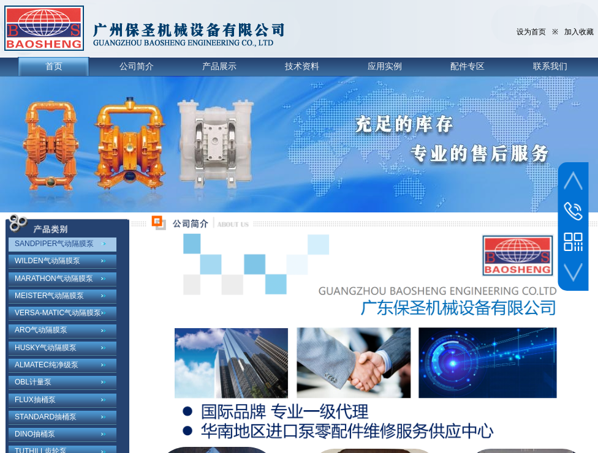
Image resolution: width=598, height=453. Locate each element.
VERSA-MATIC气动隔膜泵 (58, 313)
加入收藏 (579, 32)
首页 (53, 66)
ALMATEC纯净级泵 (46, 365)
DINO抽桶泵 (35, 434)
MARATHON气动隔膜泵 (54, 278)
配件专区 (467, 66)
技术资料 (302, 66)
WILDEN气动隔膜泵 (47, 260)
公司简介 (136, 66)
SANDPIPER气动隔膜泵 (54, 243)
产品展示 (219, 66)
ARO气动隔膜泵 (41, 330)
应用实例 (385, 66)
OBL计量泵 (33, 382)
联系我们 (550, 66)
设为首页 (531, 32)
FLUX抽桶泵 (35, 399)
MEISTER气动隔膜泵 (49, 295)
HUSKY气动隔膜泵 (46, 347)
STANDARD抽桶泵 (46, 417)
